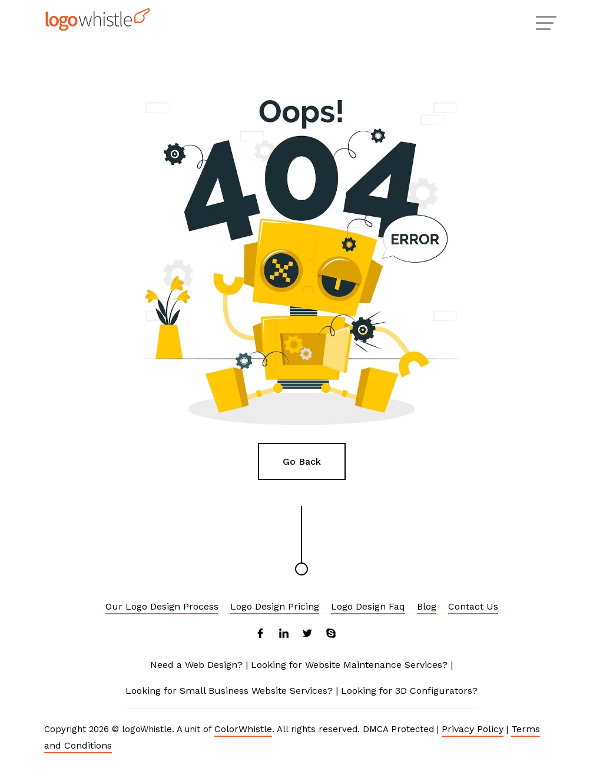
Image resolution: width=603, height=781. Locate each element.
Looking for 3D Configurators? (409, 690)
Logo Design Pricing (274, 606)
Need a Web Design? (196, 664)
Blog (426, 606)
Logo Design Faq (368, 606)
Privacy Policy (472, 728)
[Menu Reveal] (544, 22)
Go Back (302, 461)
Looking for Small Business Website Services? (229, 690)
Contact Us (473, 606)
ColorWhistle (243, 728)
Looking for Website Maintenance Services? (349, 664)
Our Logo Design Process (161, 606)
